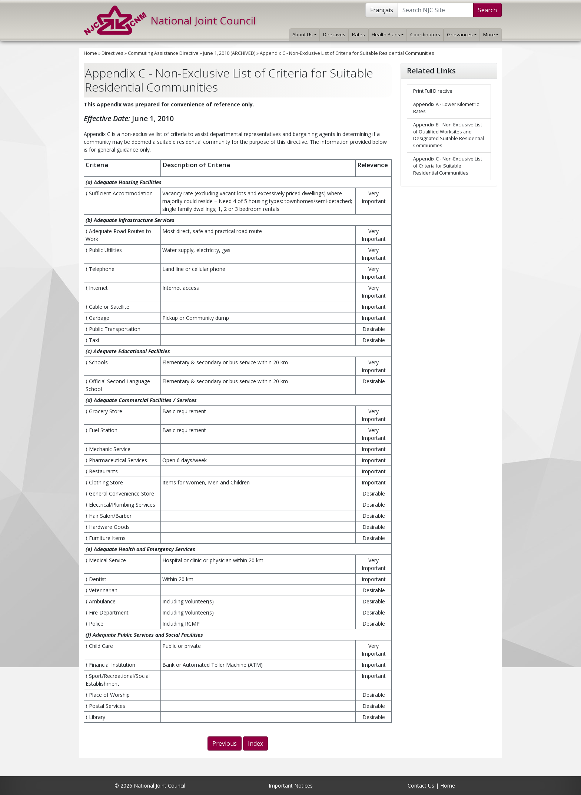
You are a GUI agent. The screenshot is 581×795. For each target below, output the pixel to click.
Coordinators (425, 34)
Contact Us (421, 785)
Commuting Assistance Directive (163, 53)
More (490, 34)
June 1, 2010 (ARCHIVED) (229, 53)
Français (381, 10)
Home (90, 53)
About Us (304, 34)
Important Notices (291, 785)
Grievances (461, 34)
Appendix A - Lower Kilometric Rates (446, 108)
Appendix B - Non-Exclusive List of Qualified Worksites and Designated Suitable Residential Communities (448, 135)
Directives (334, 34)
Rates (358, 34)
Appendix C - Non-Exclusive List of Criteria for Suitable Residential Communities (347, 53)
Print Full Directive (432, 91)
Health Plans (388, 34)
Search (487, 10)
